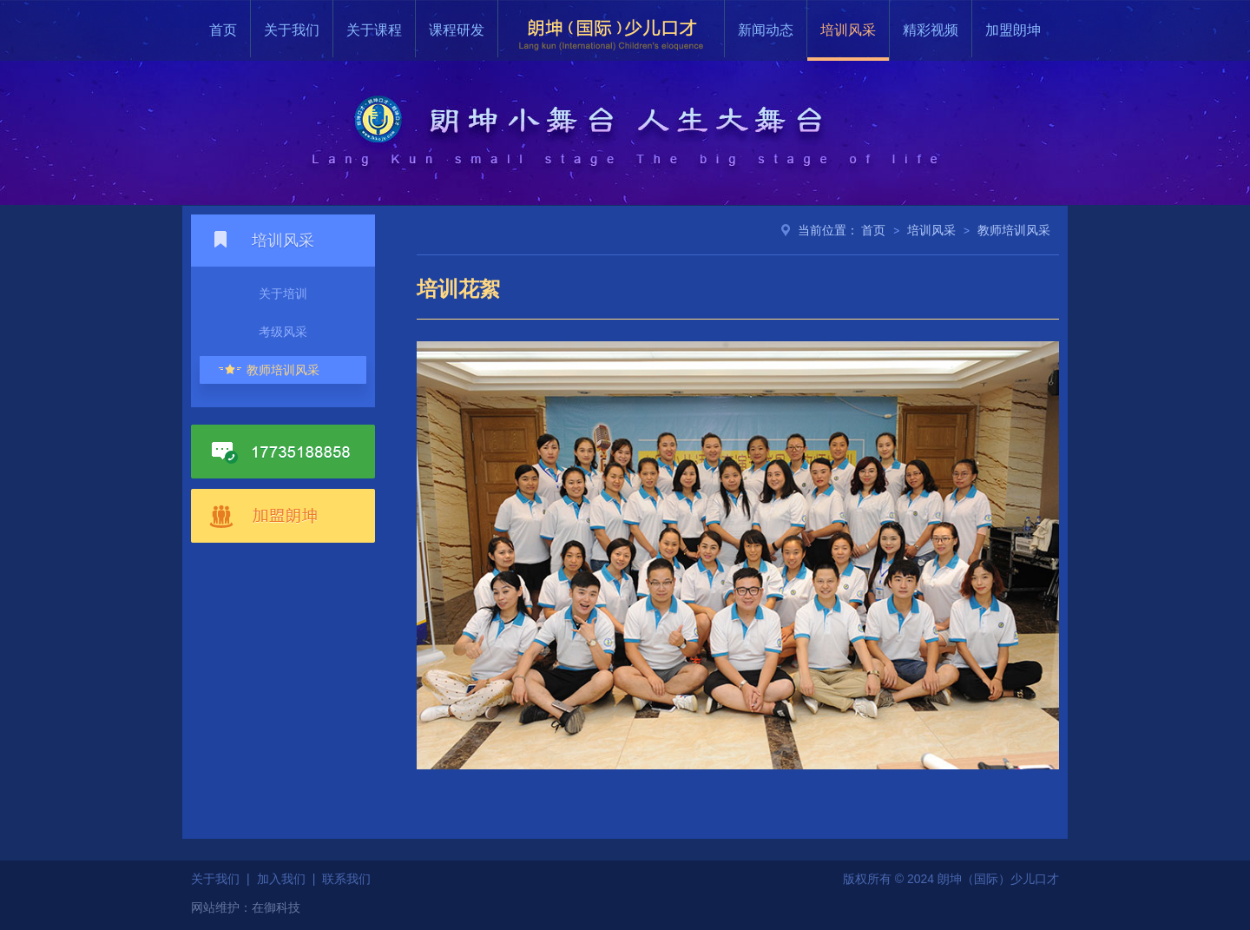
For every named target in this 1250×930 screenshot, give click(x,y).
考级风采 (283, 332)
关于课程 (374, 30)
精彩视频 (930, 30)
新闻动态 (765, 30)
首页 (223, 30)
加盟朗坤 (1013, 30)
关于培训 (283, 293)
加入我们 (281, 879)
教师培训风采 (283, 370)
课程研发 (456, 30)
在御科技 (276, 907)
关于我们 (291, 30)
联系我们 (346, 879)
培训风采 (848, 30)
